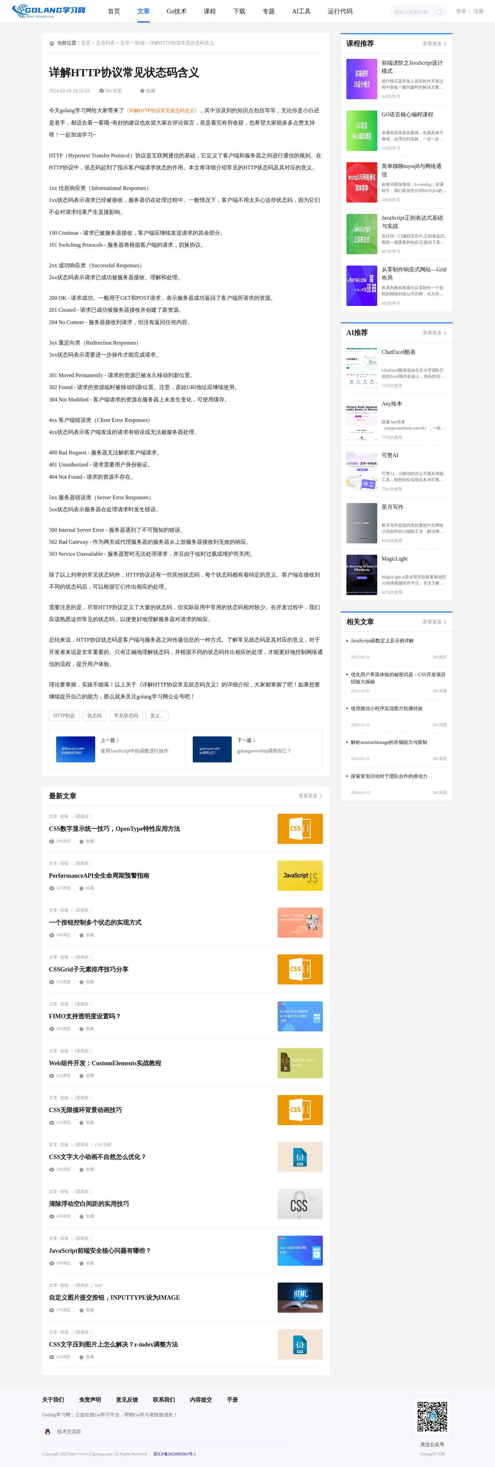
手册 (232, 1400)
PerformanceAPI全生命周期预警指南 (99, 875)
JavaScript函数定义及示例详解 (382, 640)
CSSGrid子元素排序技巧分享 (88, 969)
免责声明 (90, 1400)
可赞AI (390, 455)
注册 (478, 11)
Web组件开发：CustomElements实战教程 (105, 1063)
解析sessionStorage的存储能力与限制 (389, 742)
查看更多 (311, 795)
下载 (239, 11)
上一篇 (110, 740)
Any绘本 (392, 404)
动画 (107, 1144)
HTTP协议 (64, 715)
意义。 (157, 715)
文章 (143, 11)
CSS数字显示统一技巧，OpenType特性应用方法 (114, 828)
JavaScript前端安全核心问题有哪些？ (100, 1250)
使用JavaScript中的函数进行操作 (75, 749)
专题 (269, 11)
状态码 (94, 715)
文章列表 (105, 43)
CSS (98, 1144)
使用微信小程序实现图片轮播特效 (387, 708)
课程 (210, 11)
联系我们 (164, 1400)
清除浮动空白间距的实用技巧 (89, 1203)
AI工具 (301, 11)
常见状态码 (126, 715)
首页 (114, 11)
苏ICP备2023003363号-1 (174, 1454)
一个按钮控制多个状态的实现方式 (95, 922)
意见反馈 (127, 1400)
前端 (139, 43)
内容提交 (201, 1400)
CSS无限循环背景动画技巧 (85, 1110)
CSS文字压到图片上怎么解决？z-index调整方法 (113, 1344)
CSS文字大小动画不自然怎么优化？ (98, 1157)
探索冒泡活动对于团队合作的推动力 (389, 776)
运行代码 (340, 11)
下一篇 (246, 740)
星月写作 (393, 507)
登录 (461, 11)
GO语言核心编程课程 (407, 114)
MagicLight (395, 559)
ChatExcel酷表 (399, 352)
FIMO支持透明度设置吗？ (85, 1016)
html (98, 1285)
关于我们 (53, 1400)
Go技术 (177, 11)
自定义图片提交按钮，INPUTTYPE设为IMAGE (114, 1297)
